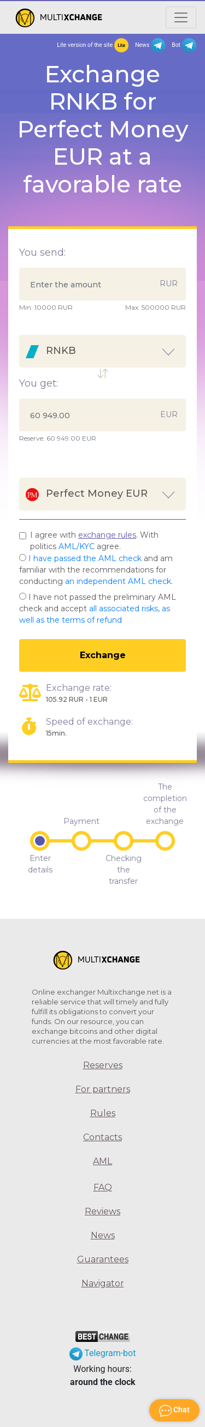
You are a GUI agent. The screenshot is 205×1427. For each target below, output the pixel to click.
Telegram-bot (102, 1353)
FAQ (102, 1187)
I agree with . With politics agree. (94, 540)
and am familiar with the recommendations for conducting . (96, 569)
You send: (42, 252)
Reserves (102, 1065)
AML (102, 1161)
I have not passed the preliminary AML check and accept (97, 608)
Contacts (102, 1137)
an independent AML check (118, 581)
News (150, 45)
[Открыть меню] (181, 17)
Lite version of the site (92, 45)
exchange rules (107, 535)
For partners (102, 1089)
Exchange (103, 655)
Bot (184, 45)
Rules (102, 1113)
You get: (38, 383)
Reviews (102, 1211)
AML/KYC (76, 546)
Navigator (102, 1283)
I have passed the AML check (85, 558)
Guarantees (102, 1259)
